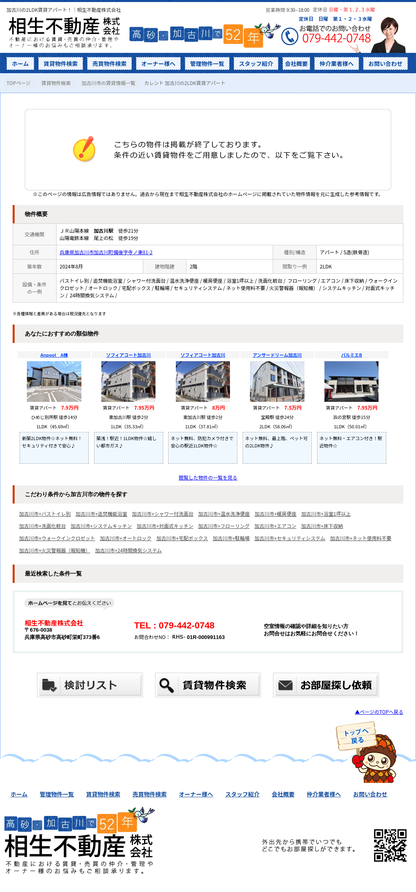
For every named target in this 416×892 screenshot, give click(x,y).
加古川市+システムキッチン (101, 525)
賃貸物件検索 (61, 63)
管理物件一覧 (207, 63)
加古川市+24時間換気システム (128, 550)
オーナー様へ (158, 63)
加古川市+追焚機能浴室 (101, 513)
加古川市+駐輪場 (231, 537)
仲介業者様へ (337, 63)
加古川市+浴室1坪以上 (325, 513)
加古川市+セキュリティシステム (289, 537)
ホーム (20, 63)
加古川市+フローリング (224, 525)
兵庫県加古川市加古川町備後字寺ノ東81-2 (106, 252)
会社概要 (296, 63)
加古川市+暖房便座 (276, 513)
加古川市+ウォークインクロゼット (57, 537)
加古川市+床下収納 (322, 525)
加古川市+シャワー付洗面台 (162, 513)
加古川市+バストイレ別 (45, 513)
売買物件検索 (109, 63)
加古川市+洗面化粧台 (42, 525)
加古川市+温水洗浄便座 (224, 513)
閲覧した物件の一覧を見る (208, 477)
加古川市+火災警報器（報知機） (54, 550)
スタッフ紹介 (256, 63)
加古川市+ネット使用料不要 (361, 537)
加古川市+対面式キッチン (165, 525)
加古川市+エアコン (275, 525)
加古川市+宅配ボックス (182, 537)
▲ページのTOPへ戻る (379, 711)
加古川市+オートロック (126, 537)
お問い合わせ (385, 63)
